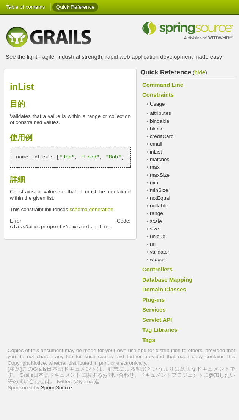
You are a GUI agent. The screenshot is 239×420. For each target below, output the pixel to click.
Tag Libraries (160, 329)
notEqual (160, 198)
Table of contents (25, 7)
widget (157, 259)
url (153, 244)
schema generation (91, 209)
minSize (159, 190)
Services (154, 309)
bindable (159, 121)
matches (159, 159)
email (156, 144)
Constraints (158, 94)
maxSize (160, 175)
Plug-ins (153, 299)
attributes (160, 113)
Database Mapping (167, 279)
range (156, 213)
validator (159, 252)
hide (200, 72)
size (154, 229)
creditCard (162, 136)
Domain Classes (164, 289)
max (155, 167)
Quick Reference (75, 7)
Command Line (162, 84)
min (154, 182)
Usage (157, 104)
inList (156, 152)
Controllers (157, 269)
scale (156, 221)
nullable (159, 205)
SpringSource (56, 387)
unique (157, 236)
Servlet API (157, 320)
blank (156, 129)
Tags (148, 340)
